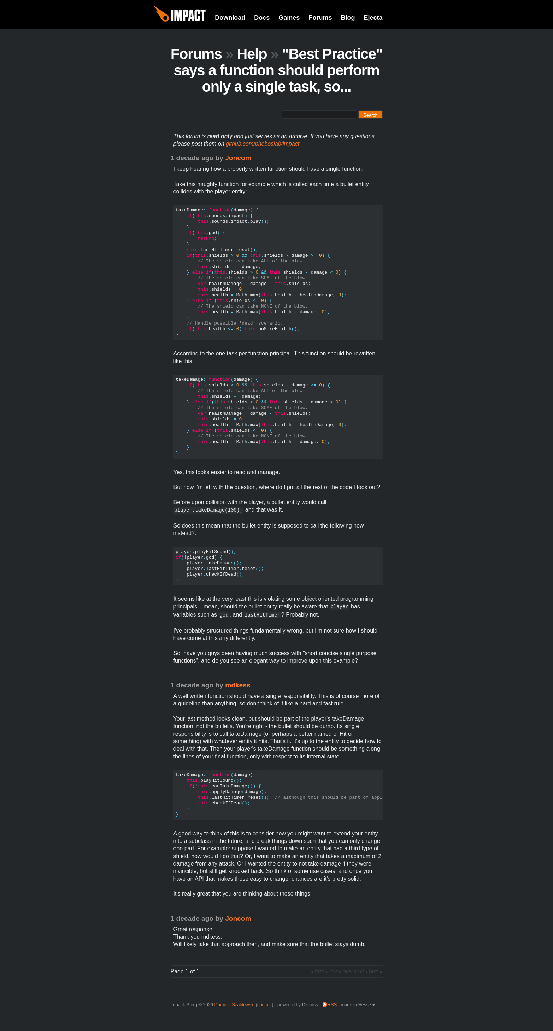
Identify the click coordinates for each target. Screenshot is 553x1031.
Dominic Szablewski (234, 1004)
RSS (332, 1004)
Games (289, 17)
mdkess (237, 685)
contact (264, 1004)
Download (230, 17)
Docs (262, 17)
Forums (320, 17)
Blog (348, 17)
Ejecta (373, 17)
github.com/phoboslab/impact (262, 144)
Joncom (238, 158)
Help (252, 54)
